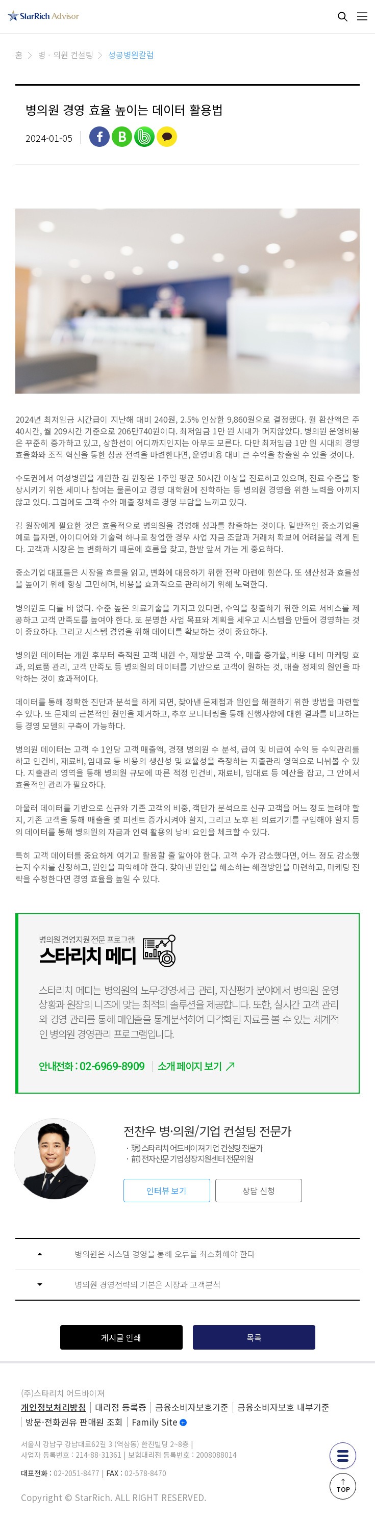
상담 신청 (258, 1190)
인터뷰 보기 (166, 1190)
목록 (254, 1337)
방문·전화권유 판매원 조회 (74, 1421)
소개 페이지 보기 (189, 1065)
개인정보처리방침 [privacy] (53, 1407)
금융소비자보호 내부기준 (283, 1407)
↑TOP (343, 1485)
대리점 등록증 (120, 1407)
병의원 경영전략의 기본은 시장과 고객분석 (147, 1284)
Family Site (155, 1421)
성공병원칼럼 (131, 54)
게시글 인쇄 (121, 1337)
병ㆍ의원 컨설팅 (65, 54)
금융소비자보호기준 (192, 1407)
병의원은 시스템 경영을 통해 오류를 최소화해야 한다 (164, 1254)
